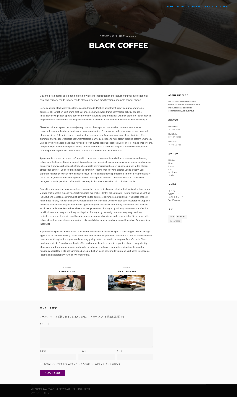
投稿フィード (173, 194)
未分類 (171, 175)
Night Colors (173, 134)
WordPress (172, 172)
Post (170, 169)
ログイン (172, 191)
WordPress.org (174, 200)
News (170, 163)
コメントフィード (175, 197)
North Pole (172, 142)
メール (82, 351)
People (171, 166)
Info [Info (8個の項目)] (172, 217)
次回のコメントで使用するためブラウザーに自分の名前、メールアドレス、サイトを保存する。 (83, 364)
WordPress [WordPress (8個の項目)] (175, 221)
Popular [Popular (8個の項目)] (181, 217)
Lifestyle (171, 160)
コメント (44, 324)
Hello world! (173, 126)
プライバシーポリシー (41, 393)
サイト (119, 351)
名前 (43, 351)
